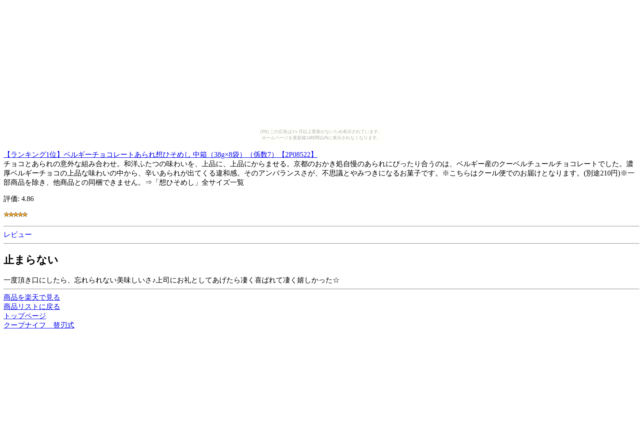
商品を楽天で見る (32, 297)
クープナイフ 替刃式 (39, 325)
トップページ (25, 316)
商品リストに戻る (32, 306)
